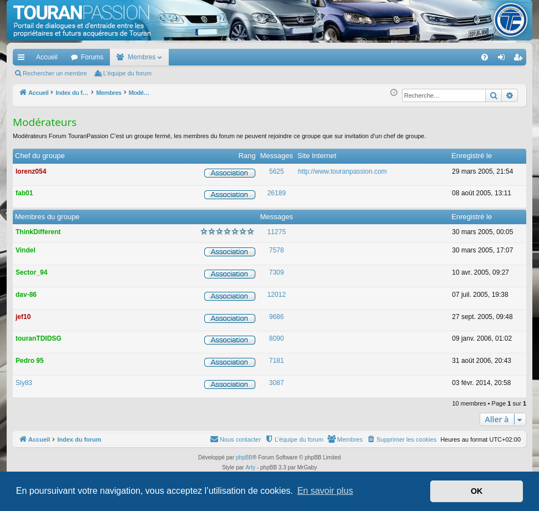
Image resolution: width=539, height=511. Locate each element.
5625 (276, 171)
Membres (141, 57)
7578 (276, 250)
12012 (276, 294)
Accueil (47, 57)
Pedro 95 (30, 361)
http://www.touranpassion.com (342, 171)
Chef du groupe (40, 155)
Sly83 (24, 383)
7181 (276, 361)
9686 (276, 317)
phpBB (244, 457)
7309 (276, 272)
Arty (250, 467)
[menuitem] (446, 57)
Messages (276, 155)
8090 (276, 338)
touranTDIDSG (39, 338)
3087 (276, 383)
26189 (276, 193)
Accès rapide (23, 59)
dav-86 (26, 294)
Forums (92, 57)
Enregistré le (471, 155)
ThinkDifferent (38, 232)
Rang (246, 155)
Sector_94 (31, 272)
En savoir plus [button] (325, 490)
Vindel (26, 250)
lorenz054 (31, 171)
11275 (276, 232)
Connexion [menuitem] (504, 59)
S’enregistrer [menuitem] (520, 59)
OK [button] (477, 491)
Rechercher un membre (55, 73)
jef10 (23, 317)
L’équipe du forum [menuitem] (127, 73)
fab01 (24, 193)
